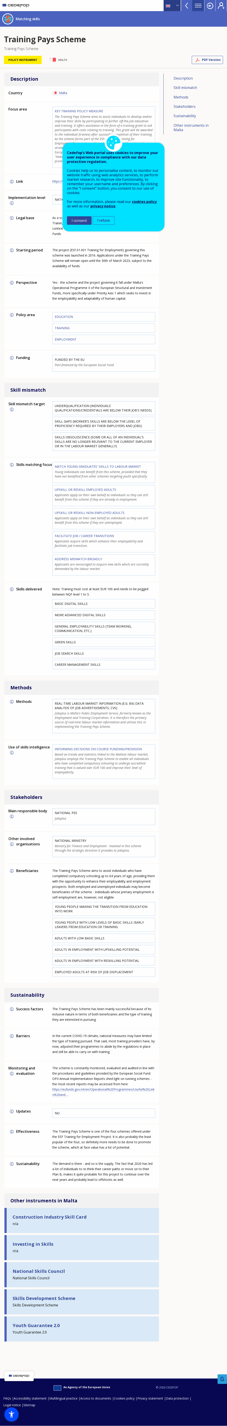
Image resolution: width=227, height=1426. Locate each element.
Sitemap (29, 1405)
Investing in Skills (33, 1244)
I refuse (103, 220)
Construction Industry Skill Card (50, 1217)
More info (11, 181)
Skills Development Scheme (44, 1298)
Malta (63, 93)
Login (209, 5)
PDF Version (211, 60)
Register (221, 5)
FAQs (7, 1398)
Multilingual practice (63, 1398)
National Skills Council (39, 1271)
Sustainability (185, 115)
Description (183, 78)
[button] (11, 1414)
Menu (198, 5)
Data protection (177, 1398)
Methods (181, 97)
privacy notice (102, 206)
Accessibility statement (30, 1398)
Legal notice (12, 1405)
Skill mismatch (185, 87)
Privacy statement (150, 1398)
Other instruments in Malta (191, 127)
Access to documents (95, 1398)
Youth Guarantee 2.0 (36, 1325)
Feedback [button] (222, 1379)
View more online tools (186, 5)
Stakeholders (185, 106)
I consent (79, 220)
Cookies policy (124, 1398)
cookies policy (144, 201)
